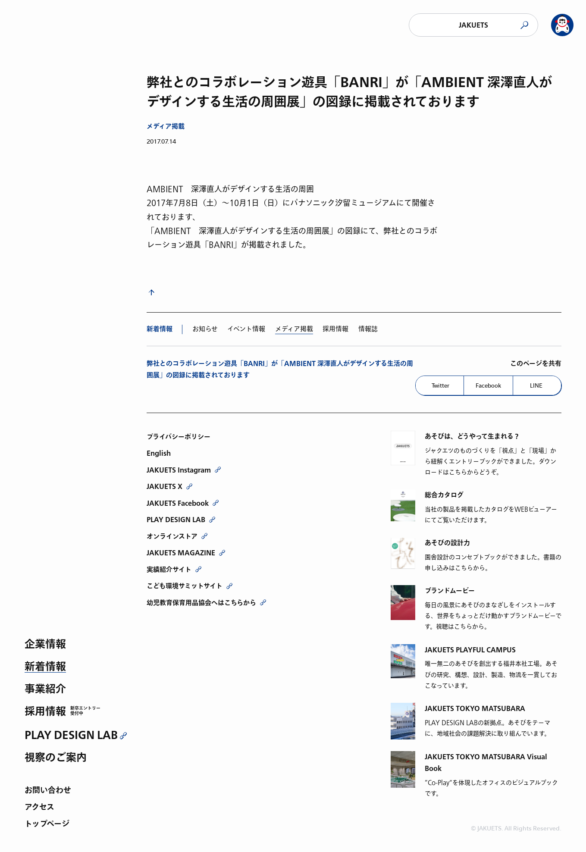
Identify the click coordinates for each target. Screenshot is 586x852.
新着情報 (45, 667)
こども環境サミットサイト (184, 586)
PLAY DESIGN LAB (71, 735)
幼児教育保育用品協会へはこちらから (201, 603)
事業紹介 (45, 689)
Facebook (488, 385)
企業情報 (45, 644)
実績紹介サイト (169, 569)
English (159, 453)
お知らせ (205, 329)
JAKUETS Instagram (179, 470)
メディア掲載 (166, 127)
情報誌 (368, 329)
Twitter (440, 385)
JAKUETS (473, 25)
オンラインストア (172, 536)
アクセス (39, 808)
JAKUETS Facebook (178, 503)
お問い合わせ (48, 791)
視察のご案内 (56, 758)
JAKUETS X (164, 486)
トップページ (47, 825)
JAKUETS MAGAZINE (181, 553)
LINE (536, 385)
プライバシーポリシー (178, 437)
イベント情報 (246, 329)
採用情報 (45, 712)
